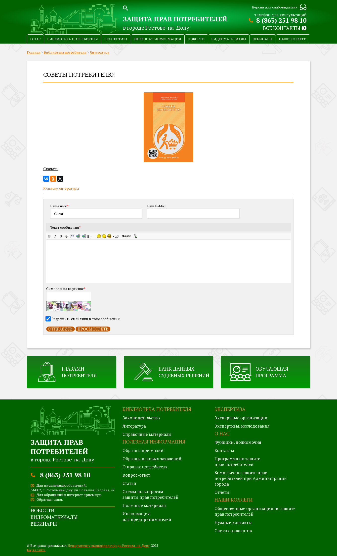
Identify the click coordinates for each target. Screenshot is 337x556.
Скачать (50, 168)
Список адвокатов (233, 530)
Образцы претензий (143, 450)
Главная (34, 52)
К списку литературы (61, 188)
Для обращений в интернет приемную (69, 494)
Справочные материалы (147, 434)
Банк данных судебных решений (184, 372)
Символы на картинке (65, 288)
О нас (35, 39)
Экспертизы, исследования (242, 426)
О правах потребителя (145, 467)
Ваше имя (59, 206)
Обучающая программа (271, 372)
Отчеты (221, 492)
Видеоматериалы (228, 39)
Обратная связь (50, 499)
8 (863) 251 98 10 (281, 20)
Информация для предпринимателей (147, 516)
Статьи (129, 483)
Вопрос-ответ (136, 475)
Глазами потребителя (79, 372)
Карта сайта (36, 550)
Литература (99, 52)
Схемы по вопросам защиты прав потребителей (150, 494)
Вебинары (262, 39)
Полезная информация (157, 39)
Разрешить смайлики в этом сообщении (85, 318)
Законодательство (141, 418)
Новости (196, 39)
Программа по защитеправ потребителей (237, 461)
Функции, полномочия (237, 442)
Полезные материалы (145, 505)
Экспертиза (116, 39)
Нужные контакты (233, 522)
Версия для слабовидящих (274, 7)
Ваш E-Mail (156, 206)
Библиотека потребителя (72, 39)
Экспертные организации (240, 418)
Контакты (224, 450)
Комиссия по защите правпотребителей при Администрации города (250, 478)
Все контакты (284, 28)
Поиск (125, 7)
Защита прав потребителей (175, 19)
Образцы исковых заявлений (152, 458)
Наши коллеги (293, 39)
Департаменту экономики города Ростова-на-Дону (109, 545)
